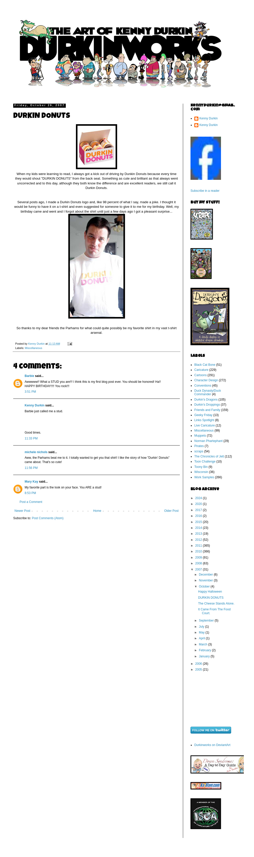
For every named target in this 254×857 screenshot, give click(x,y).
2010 (199, 551)
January (205, 656)
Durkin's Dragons (206, 399)
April (202, 638)
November (206, 580)
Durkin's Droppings (207, 404)
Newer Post (22, 511)
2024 (199, 498)
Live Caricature (204, 425)
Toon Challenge (204, 461)
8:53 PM (30, 493)
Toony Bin (201, 467)
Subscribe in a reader (204, 191)
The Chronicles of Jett (209, 456)
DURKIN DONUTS (211, 597)
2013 (199, 533)
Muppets (200, 435)
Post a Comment (31, 502)
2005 (199, 669)
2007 (199, 569)
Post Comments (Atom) (48, 518)
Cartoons (200, 375)
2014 (199, 528)
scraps (198, 451)
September (207, 620)
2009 (199, 557)
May (202, 632)
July (202, 626)
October (205, 586)
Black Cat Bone (204, 365)
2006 (199, 663)
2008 (199, 563)
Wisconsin (201, 472)
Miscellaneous (33, 348)
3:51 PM (30, 391)
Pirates (199, 446)
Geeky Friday (203, 415)
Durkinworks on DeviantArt (212, 745)
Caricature (201, 370)
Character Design (206, 380)
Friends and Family (207, 410)
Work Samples (204, 477)
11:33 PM (31, 438)
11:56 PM (31, 468)
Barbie (29, 376)
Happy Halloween (210, 591)
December (206, 574)
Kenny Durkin (34, 405)
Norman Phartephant (208, 441)
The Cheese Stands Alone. (216, 603)
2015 (199, 522)
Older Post (171, 511)
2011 (199, 545)
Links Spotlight (204, 420)
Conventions (202, 385)
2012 (199, 540)
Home (97, 511)
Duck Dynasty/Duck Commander (207, 392)
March (203, 644)
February (205, 650)
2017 (199, 510)
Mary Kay (31, 481)
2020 (199, 504)
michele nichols (36, 452)
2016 (199, 516)
